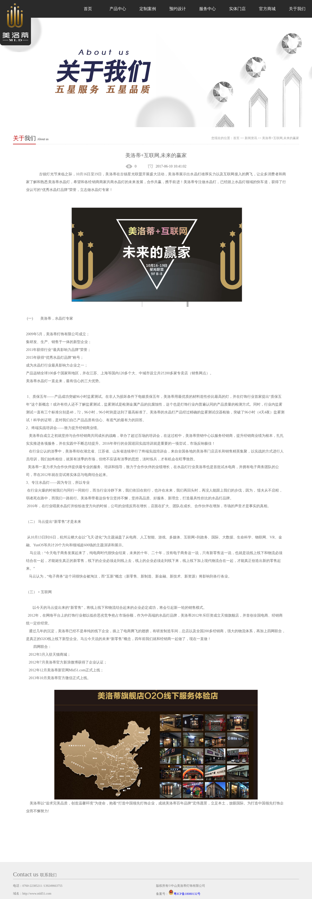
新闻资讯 (251, 138)
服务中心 (207, 9)
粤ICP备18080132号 (184, 894)
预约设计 (177, 9)
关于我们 (297, 9)
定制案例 (147, 9)
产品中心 (117, 9)
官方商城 (267, 9)
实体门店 (237, 9)
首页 (88, 9)
